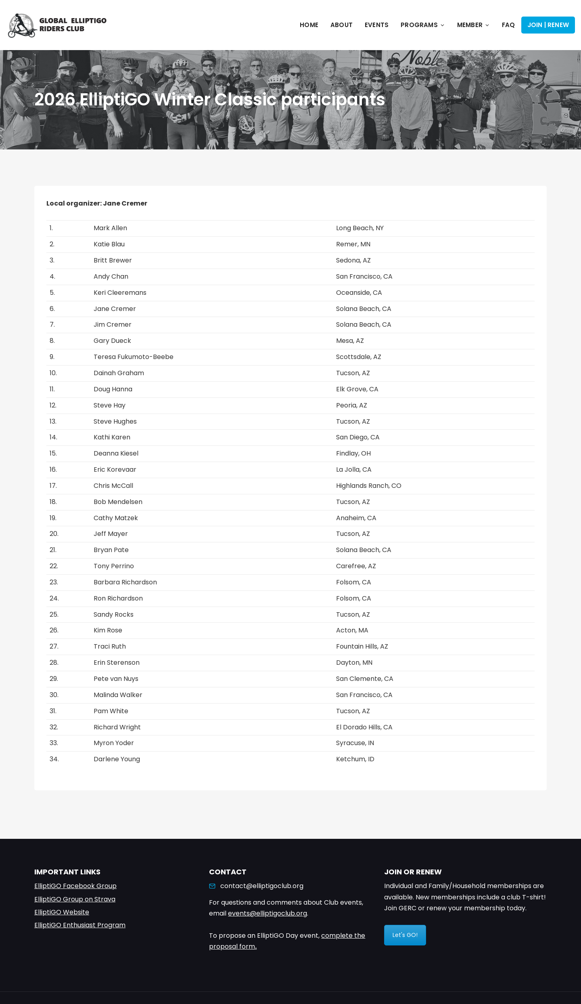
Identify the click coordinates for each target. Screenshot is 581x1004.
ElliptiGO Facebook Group (75, 886)
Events (377, 25)
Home (309, 25)
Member (473, 25)
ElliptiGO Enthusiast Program (79, 925)
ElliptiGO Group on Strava (74, 899)
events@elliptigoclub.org (267, 913)
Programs (423, 25)
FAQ (508, 25)
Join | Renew (548, 25)
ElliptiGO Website (61, 912)
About (341, 25)
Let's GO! (405, 935)
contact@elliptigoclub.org (261, 886)
